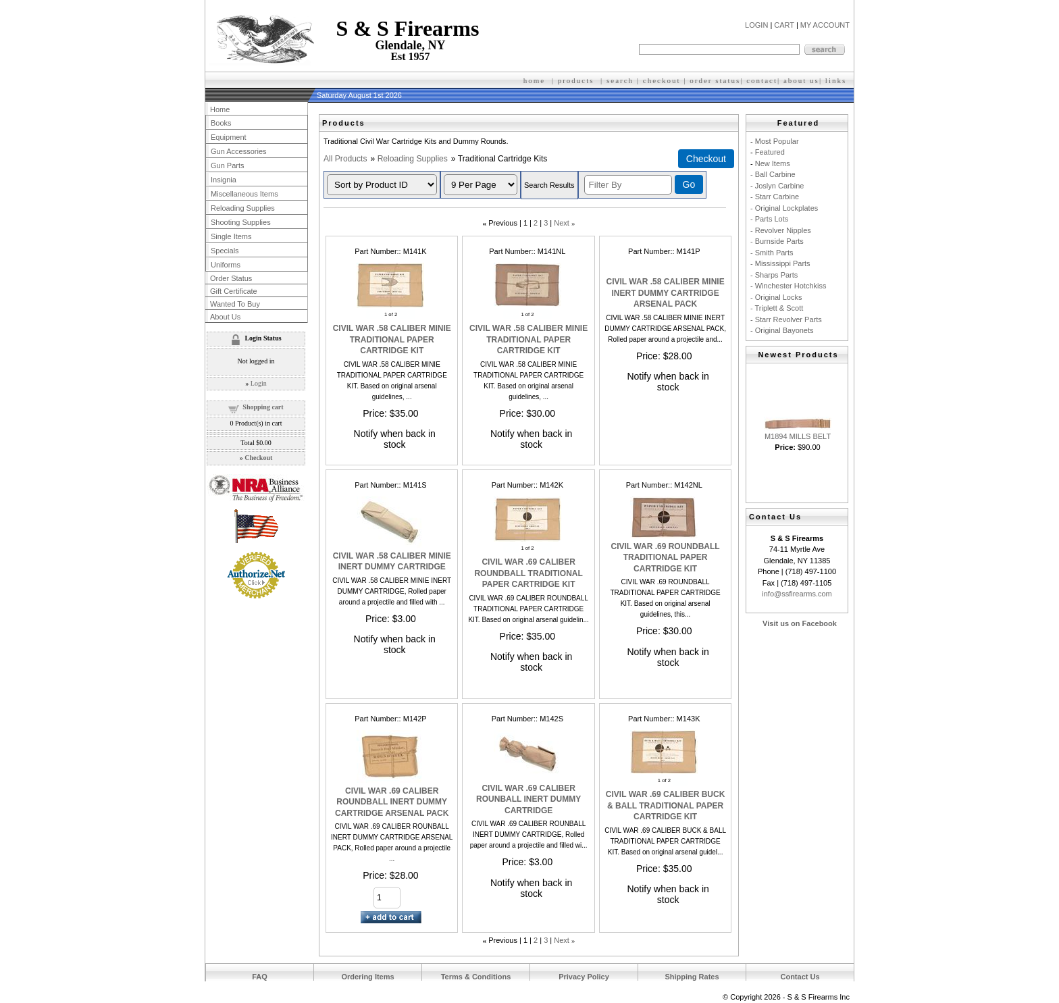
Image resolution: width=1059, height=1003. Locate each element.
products (576, 80)
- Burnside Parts (777, 241)
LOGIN (756, 25)
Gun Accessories (239, 151)
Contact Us (799, 977)
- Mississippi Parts (780, 263)
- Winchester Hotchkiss (788, 286)
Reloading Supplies (413, 158)
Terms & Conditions (476, 977)
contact (761, 80)
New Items (772, 163)
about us (801, 80)
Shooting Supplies (241, 222)
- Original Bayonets (782, 330)
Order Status (231, 278)
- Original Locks (776, 297)
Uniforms (225, 265)
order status (715, 80)
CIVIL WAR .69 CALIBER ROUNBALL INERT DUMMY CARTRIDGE (528, 799)
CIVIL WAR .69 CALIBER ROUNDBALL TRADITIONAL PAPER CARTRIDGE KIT (528, 573)
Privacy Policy (584, 977)
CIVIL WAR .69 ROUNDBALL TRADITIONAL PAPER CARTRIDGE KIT (665, 557)
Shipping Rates (692, 977)
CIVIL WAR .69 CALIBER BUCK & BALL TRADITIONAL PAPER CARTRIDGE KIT (665, 805)
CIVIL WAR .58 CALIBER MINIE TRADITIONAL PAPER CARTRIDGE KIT (392, 339)
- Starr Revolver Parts (786, 319)
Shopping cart (262, 407)
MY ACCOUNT (825, 25)
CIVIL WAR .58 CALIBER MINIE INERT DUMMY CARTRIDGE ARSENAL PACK (665, 293)
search (620, 80)
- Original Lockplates (784, 208)
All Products (345, 158)
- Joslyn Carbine (777, 186)
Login (259, 383)
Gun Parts (227, 165)
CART (784, 25)
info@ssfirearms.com (796, 594)
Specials (225, 251)
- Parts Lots (769, 219)
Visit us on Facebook (800, 623)
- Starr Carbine (774, 196)
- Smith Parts (772, 253)
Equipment (229, 137)
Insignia (223, 180)
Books (221, 123)
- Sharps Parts (774, 275)
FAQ (259, 977)
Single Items (231, 236)
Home (220, 109)
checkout (662, 80)
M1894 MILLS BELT (798, 436)
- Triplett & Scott (776, 308)
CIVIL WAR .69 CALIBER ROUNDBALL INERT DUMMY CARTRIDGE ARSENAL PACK (391, 802)
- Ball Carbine (773, 174)
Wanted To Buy (235, 304)
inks (837, 80)
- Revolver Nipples (780, 230)
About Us (225, 317)
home (534, 80)
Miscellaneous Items (244, 194)
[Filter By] (628, 185)
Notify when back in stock (395, 439)
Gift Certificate (233, 291)
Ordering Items (367, 977)
